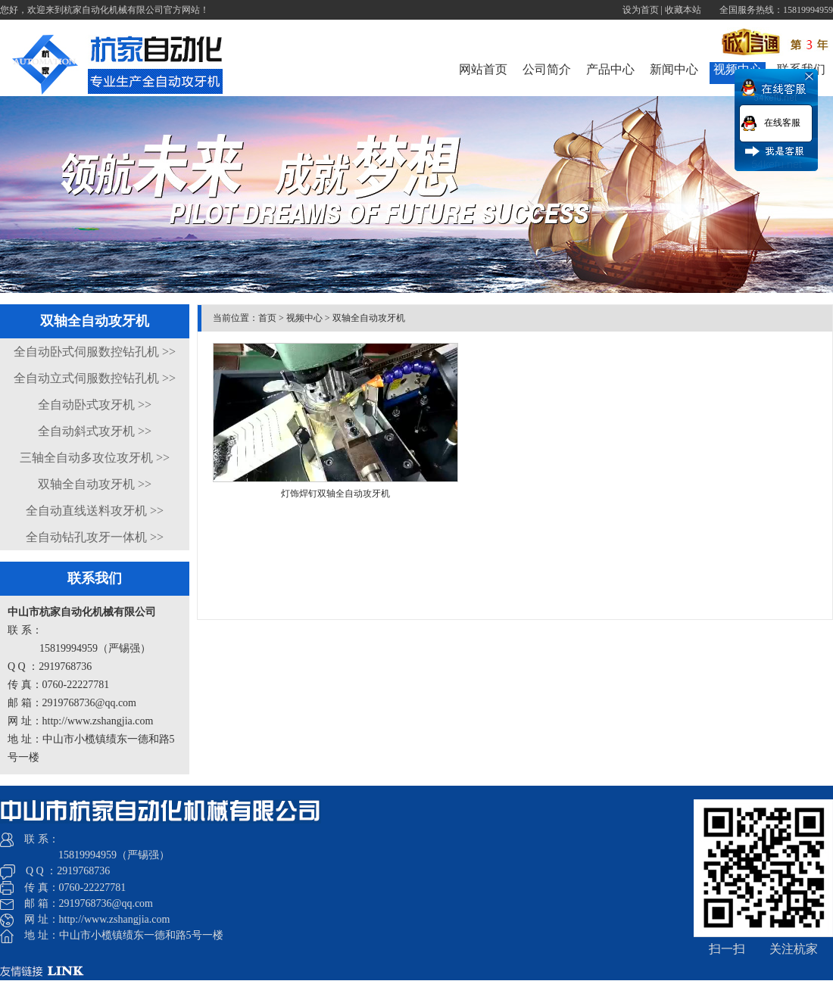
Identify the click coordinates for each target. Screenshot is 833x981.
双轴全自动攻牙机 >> (94, 484)
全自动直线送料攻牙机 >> (95, 510)
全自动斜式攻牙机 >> (94, 431)
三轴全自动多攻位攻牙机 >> (95, 457)
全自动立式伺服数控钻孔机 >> (95, 378)
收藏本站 (683, 10)
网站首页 (483, 69)
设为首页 (640, 10)
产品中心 (610, 69)
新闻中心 (674, 69)
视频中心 (304, 318)
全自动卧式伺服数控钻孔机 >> (95, 351)
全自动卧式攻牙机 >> (94, 404)
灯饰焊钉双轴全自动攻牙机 (335, 493)
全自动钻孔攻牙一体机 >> (95, 537)
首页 (267, 318)
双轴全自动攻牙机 (368, 318)
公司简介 (547, 69)
